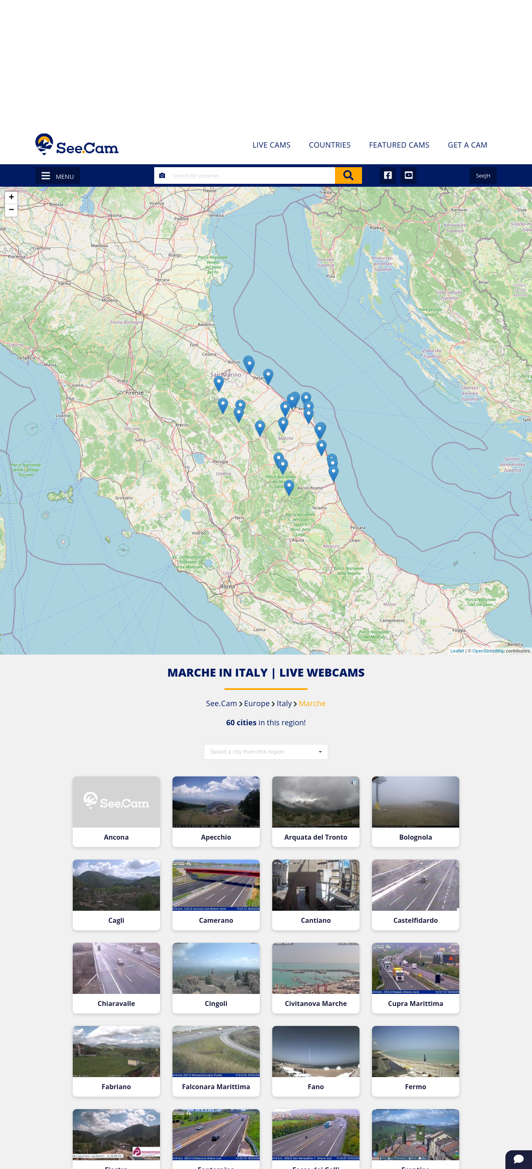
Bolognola (410, 836)
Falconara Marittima (218, 1080)
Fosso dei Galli (314, 1161)
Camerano (218, 917)
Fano (314, 1080)
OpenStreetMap (489, 650)
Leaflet (457, 650)
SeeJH (483, 175)
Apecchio (218, 836)
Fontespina (217, 1161)
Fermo (410, 1080)
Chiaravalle (121, 998)
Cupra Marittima (410, 998)
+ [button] (11, 198)
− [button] (11, 210)
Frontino (411, 1161)
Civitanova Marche (314, 998)
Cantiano (314, 917)
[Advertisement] (266, 62)
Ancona (120, 836)
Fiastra (121, 1161)
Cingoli (218, 998)
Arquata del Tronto (314, 836)
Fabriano (121, 1080)
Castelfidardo (411, 917)
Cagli (121, 917)
